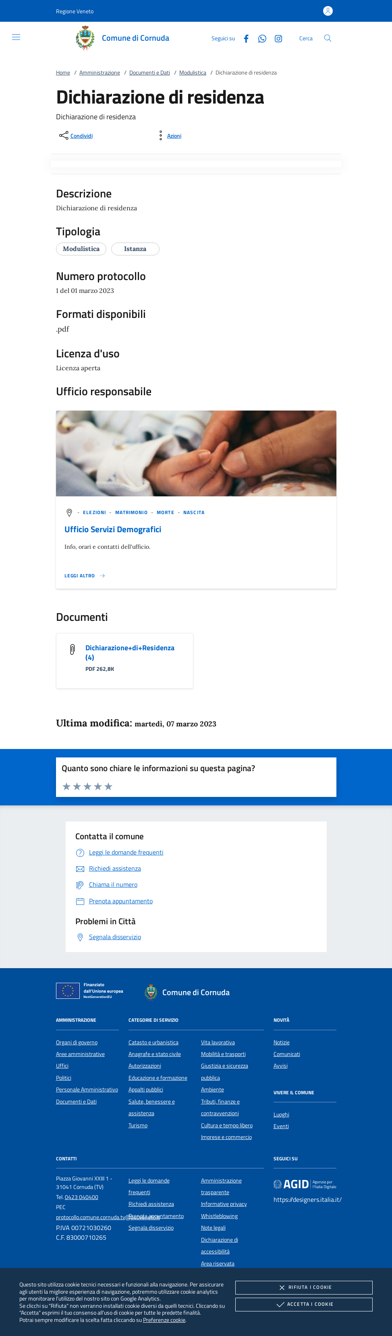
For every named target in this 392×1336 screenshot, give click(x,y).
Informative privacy (224, 1203)
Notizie (282, 1042)
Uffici (62, 1065)
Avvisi (281, 1065)
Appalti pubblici (146, 1089)
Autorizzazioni (145, 1065)
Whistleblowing (219, 1216)
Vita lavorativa (218, 1042)
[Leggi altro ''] (85, 576)
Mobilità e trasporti (223, 1054)
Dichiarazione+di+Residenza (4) (129, 652)
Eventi (281, 1126)
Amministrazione (99, 72)
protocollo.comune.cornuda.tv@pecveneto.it (108, 1217)
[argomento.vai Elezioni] (95, 512)
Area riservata (217, 1263)
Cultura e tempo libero (227, 1125)
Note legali (213, 1227)
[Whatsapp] (259, 37)
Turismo (138, 1125)
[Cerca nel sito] (327, 38)
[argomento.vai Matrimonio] (132, 512)
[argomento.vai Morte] (166, 512)
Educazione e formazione (158, 1077)
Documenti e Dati (149, 72)
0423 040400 (81, 1197)
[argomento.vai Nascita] (194, 512)
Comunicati (287, 1054)
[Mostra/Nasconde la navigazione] (16, 37)
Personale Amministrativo (87, 1089)
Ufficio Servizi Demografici (112, 529)
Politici (63, 1077)
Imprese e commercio (226, 1137)
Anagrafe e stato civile (155, 1054)
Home (63, 72)
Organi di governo (76, 1042)
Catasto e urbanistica (153, 1042)
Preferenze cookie (164, 1319)
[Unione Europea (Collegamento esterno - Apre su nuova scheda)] (92, 992)
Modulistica (192, 72)
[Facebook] (243, 37)
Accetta (304, 1304)
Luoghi (281, 1114)
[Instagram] (275, 37)
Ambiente (212, 1089)
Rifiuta (304, 1287)
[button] (74, 11)
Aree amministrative (80, 1054)
